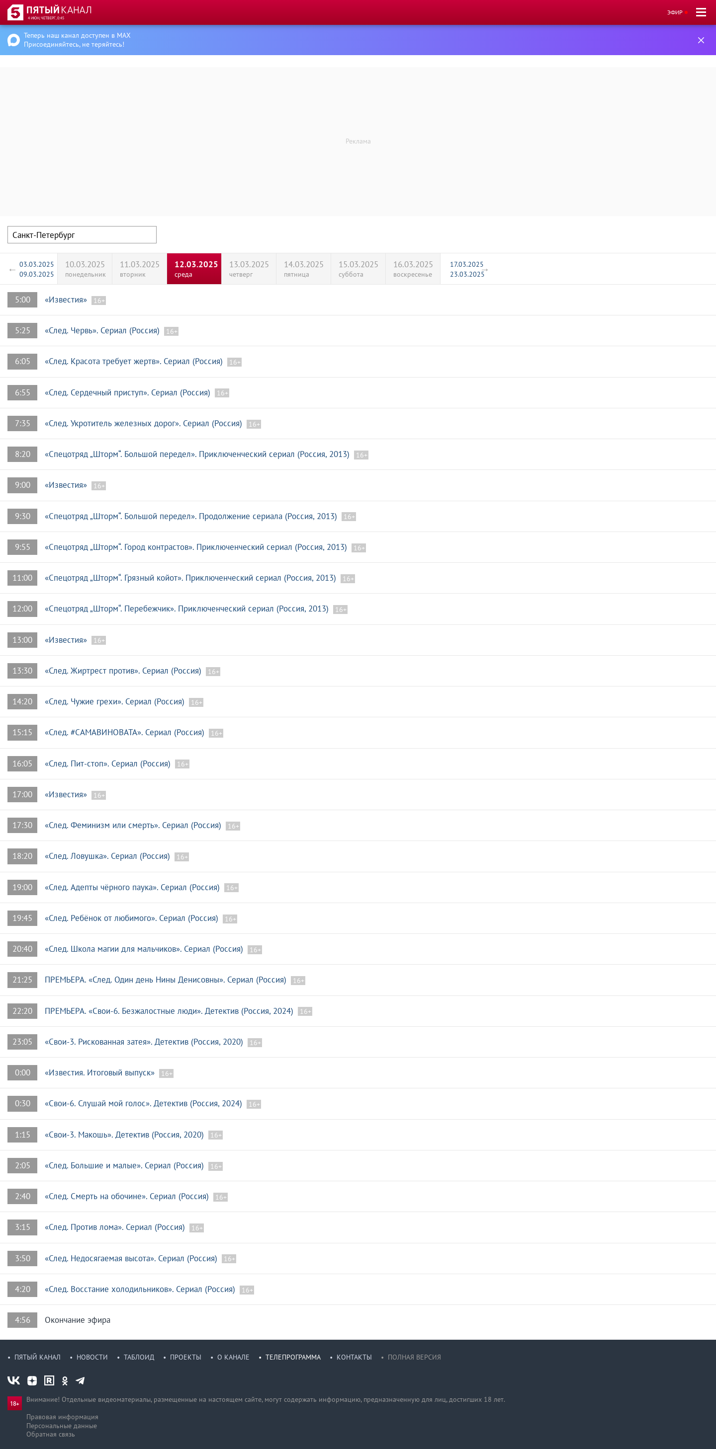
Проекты (185, 1357)
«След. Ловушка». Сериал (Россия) (109, 855)
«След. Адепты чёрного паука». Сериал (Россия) (133, 887)
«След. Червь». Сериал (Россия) (103, 330)
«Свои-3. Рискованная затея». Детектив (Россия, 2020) (145, 1041)
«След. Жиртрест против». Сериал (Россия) (124, 670)
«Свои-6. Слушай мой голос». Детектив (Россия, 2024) (145, 1103)
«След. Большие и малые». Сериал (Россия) (125, 1165)
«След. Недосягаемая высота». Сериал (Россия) (132, 1258)
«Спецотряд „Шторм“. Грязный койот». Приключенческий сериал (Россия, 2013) (192, 577)
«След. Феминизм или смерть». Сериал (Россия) (134, 825)
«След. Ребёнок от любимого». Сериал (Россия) (133, 918)
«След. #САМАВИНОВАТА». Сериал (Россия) (126, 732)
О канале (233, 1357)
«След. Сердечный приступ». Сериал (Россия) (129, 392)
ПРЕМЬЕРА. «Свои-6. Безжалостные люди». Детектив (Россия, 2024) (170, 1010)
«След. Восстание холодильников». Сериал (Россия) (141, 1289)
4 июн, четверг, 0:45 (46, 17)
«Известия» (67, 299)
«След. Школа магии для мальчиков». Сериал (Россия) (145, 948)
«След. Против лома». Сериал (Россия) (116, 1226)
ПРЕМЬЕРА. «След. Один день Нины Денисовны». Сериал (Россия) (167, 979)
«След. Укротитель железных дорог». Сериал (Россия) (145, 423)
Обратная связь (50, 1434)
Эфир (675, 12)
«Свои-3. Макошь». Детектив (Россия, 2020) (125, 1134)
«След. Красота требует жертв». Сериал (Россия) (135, 361)
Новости (92, 1357)
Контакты (354, 1357)
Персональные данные (61, 1425)
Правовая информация (62, 1416)
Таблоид (139, 1357)
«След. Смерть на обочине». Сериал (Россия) (128, 1196)
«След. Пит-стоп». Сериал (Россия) (109, 763)
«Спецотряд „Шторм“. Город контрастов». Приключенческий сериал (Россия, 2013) (197, 546)
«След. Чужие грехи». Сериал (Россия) (116, 701)
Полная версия (414, 1357)
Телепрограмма (293, 1357)
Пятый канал (37, 1357)
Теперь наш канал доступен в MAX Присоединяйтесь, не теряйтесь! (77, 40)
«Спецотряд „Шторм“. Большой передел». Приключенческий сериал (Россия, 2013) (198, 454)
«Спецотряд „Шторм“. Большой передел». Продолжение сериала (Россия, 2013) (192, 516)
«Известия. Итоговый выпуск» (101, 1072)
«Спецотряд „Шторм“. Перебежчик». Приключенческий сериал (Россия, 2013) (188, 608)
